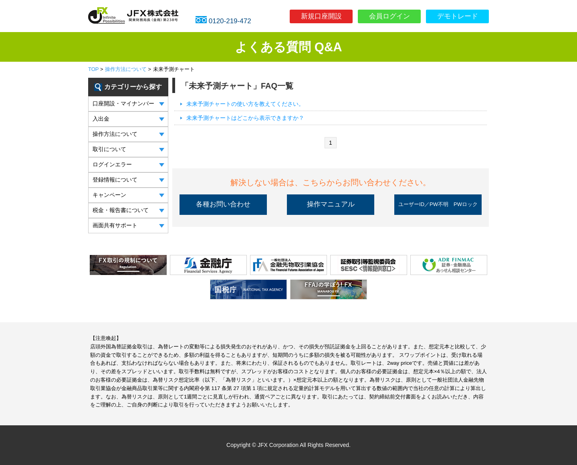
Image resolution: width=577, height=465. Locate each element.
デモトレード (457, 16)
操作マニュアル (331, 204)
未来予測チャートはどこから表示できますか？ (245, 118)
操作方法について (126, 69)
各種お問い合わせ (223, 204)
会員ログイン (389, 16)
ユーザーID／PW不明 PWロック (438, 204)
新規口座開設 (321, 16)
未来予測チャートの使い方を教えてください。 (245, 104)
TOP (93, 69)
